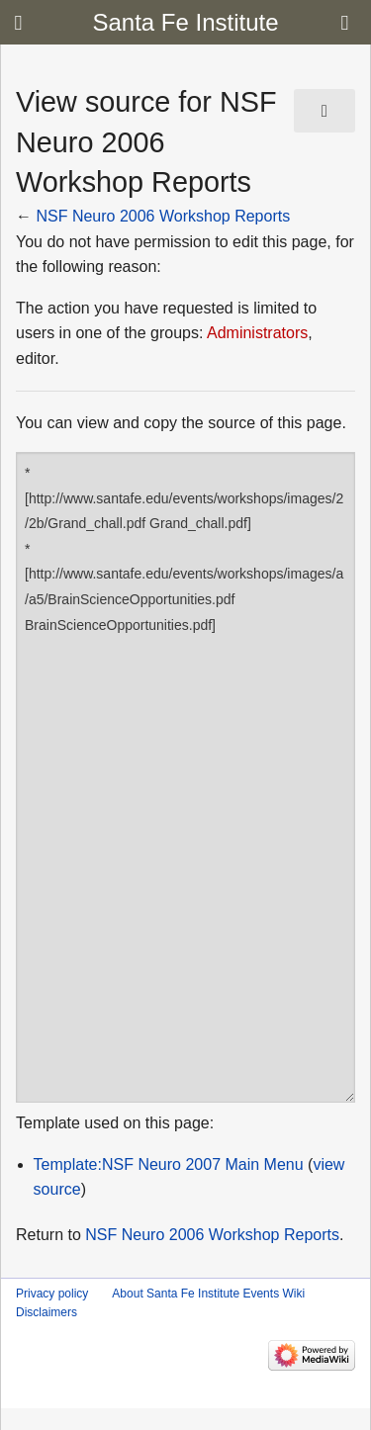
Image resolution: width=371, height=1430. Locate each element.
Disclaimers (46, 1312)
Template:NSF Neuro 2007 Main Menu (169, 1164)
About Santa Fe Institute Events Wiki (208, 1293)
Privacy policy (52, 1293)
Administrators (257, 332)
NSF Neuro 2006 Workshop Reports (163, 216)
